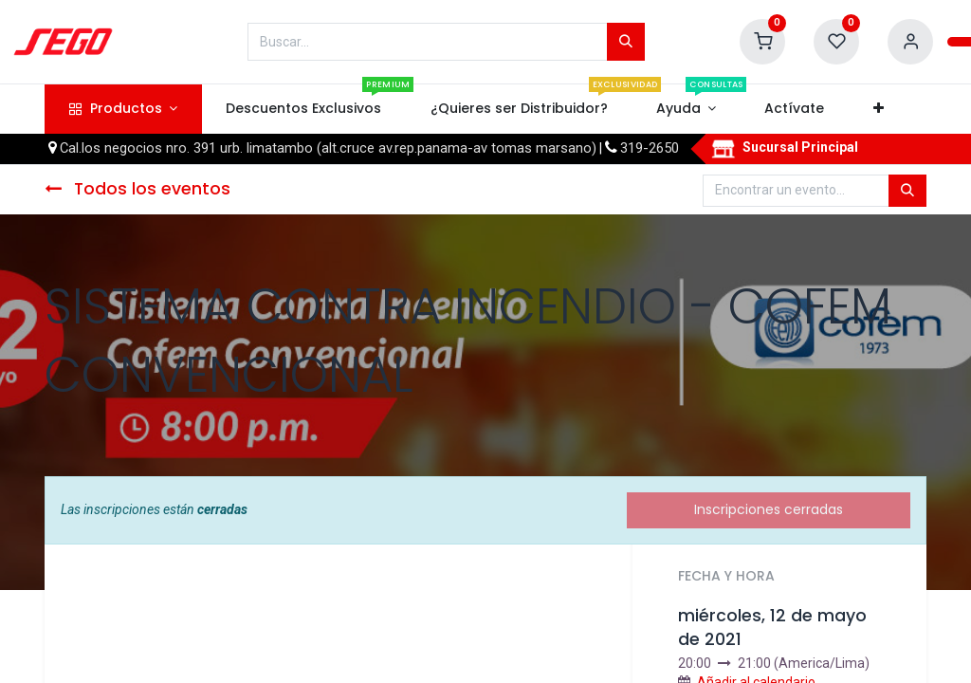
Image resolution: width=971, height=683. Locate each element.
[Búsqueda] (626, 42)
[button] (878, 109)
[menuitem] (304, 109)
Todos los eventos (137, 188)
